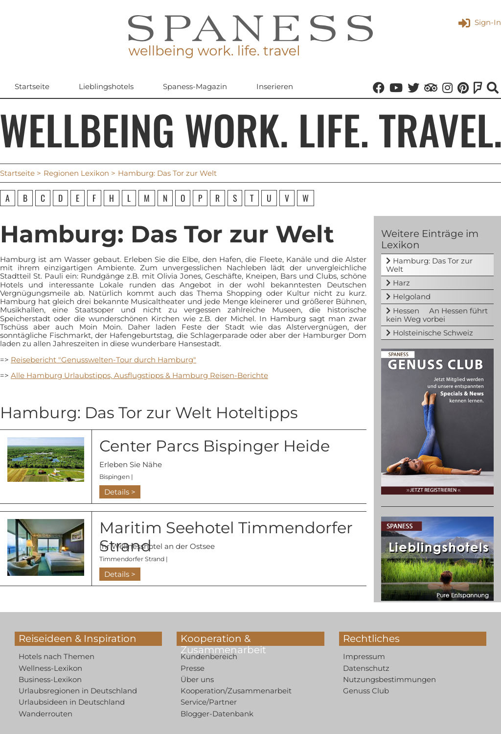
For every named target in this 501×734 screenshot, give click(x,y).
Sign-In (479, 22)
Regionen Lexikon (76, 173)
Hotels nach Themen (56, 656)
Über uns (197, 679)
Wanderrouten (45, 713)
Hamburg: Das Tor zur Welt (429, 265)
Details (116, 492)
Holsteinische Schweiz (433, 332)
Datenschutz (366, 668)
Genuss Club (366, 690)
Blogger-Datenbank (217, 713)
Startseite (32, 86)
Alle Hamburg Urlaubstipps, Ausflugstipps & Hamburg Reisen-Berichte (139, 375)
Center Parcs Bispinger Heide (214, 445)
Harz (401, 282)
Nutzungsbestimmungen (389, 679)
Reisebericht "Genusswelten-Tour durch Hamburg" (103, 359)
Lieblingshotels (106, 86)
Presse (193, 668)
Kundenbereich (209, 656)
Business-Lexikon (50, 679)
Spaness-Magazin (195, 86)
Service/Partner (209, 702)
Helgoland (412, 296)
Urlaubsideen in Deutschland (72, 702)
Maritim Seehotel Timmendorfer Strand (226, 536)
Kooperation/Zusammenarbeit (236, 690)
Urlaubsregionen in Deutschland (78, 690)
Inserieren (274, 86)
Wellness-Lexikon (50, 668)
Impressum (364, 656)
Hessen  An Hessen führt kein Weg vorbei (437, 315)
